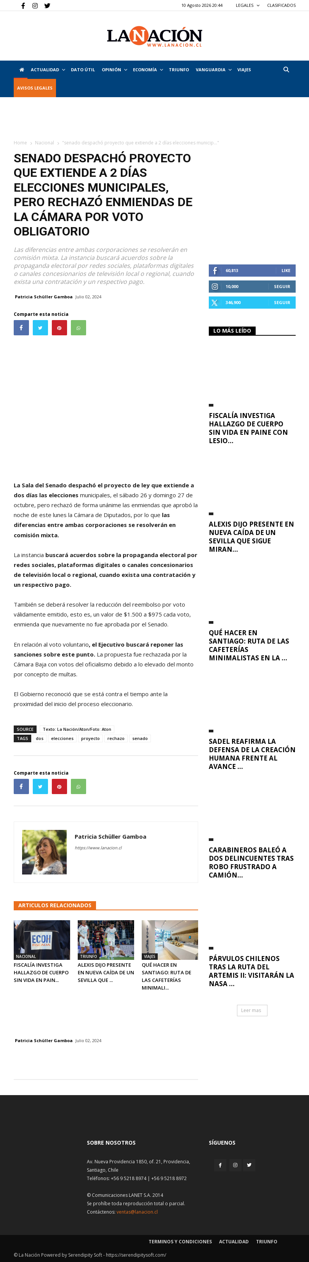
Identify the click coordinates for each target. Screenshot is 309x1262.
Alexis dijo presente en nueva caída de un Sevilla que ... (106, 972)
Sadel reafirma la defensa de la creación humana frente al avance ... (252, 754)
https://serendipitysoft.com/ (136, 1255)
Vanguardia (214, 69)
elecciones (62, 738)
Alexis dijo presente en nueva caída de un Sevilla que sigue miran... (251, 537)
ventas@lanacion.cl (137, 1212)
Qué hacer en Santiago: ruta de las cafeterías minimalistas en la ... (249, 645)
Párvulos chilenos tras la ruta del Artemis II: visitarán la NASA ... (251, 971)
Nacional (44, 142)
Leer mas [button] (251, 1010)
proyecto (90, 738)
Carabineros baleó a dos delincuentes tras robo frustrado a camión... (251, 862)
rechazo (116, 738)
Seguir (282, 286)
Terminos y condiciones (180, 1241)
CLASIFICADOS (281, 5)
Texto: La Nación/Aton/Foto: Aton (77, 729)
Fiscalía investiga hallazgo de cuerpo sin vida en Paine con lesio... (248, 428)
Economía (148, 69)
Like (286, 270)
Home (20, 142)
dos (39, 738)
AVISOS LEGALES (35, 88)
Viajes (149, 956)
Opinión (114, 69)
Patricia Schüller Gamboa (44, 296)
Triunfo (179, 69)
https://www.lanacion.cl (98, 847)
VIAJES (244, 69)
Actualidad (48, 69)
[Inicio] (20, 70)
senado (140, 738)
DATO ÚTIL (83, 69)
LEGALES (248, 5)
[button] (286, 69)
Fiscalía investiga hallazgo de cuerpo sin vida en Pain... (41, 972)
